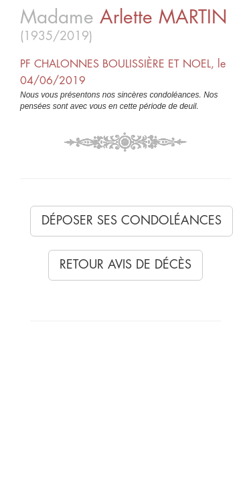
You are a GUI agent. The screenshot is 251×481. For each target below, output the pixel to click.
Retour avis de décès (125, 265)
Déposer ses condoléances (131, 220)
